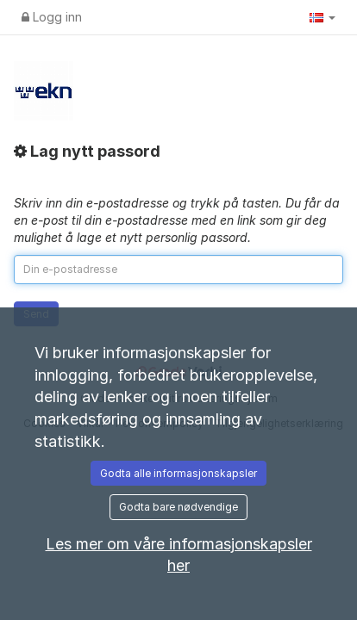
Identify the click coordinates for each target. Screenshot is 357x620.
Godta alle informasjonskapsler (178, 473)
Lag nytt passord (87, 151)
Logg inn (52, 16)
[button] (322, 17)
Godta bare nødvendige (178, 506)
